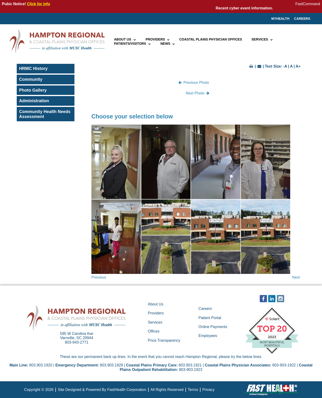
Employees (208, 336)
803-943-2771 (77, 342)
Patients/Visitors (132, 43)
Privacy (208, 390)
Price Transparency (164, 340)
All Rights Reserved (167, 390)
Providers (158, 39)
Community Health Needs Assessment (44, 114)
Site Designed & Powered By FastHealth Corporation (102, 390)
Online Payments (213, 327)
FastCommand (307, 4)
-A (285, 66)
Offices (154, 331)
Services (262, 39)
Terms (193, 390)
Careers (302, 18)
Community (30, 79)
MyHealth (280, 18)
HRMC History (33, 68)
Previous (98, 277)
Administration (34, 100)
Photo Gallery (33, 90)
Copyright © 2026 (39, 390)
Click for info (38, 4)
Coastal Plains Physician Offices (210, 39)
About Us (125, 39)
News (167, 43)
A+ (298, 66)
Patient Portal (210, 318)
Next (296, 277)
